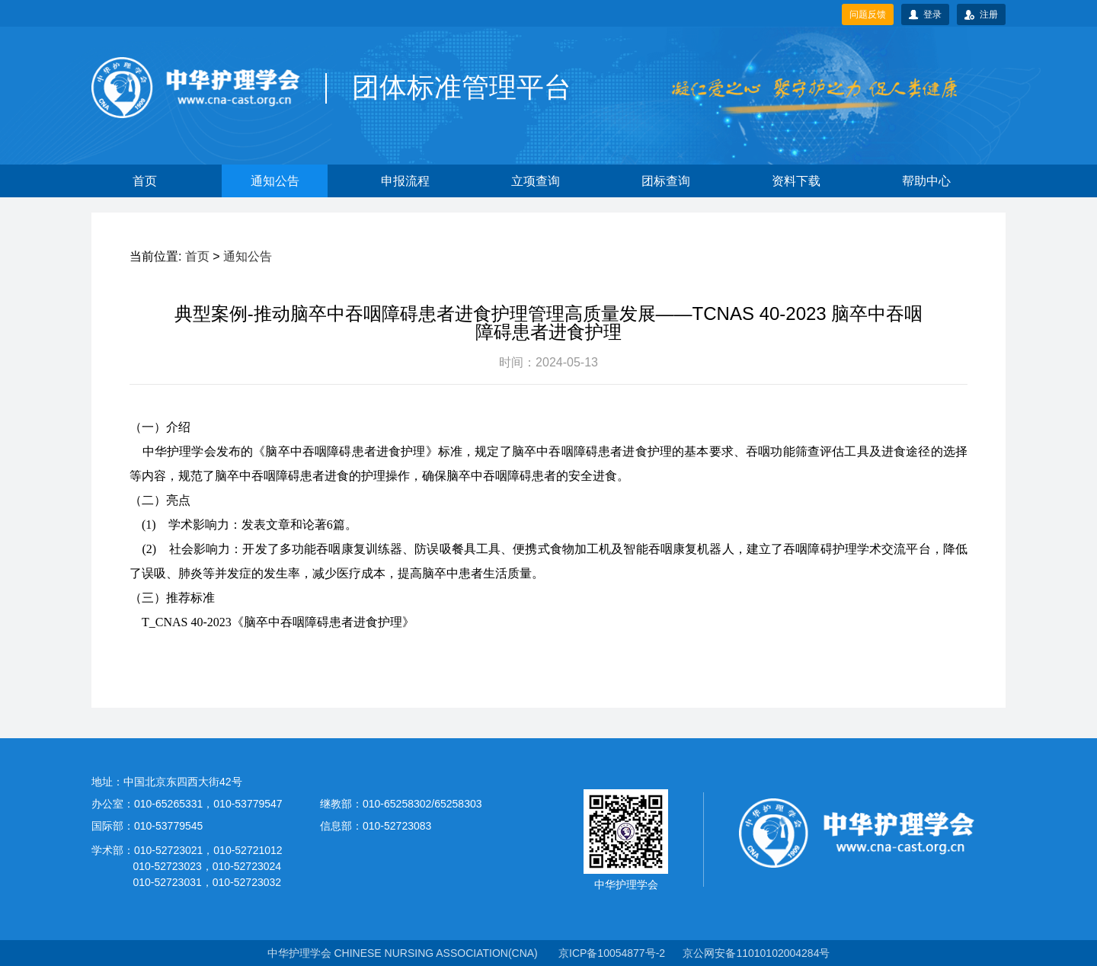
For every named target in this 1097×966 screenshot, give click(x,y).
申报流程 (405, 180)
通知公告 (275, 180)
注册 (981, 14)
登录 (925, 14)
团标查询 (665, 180)
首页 (145, 180)
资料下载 (796, 180)
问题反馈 (867, 14)
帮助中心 (926, 180)
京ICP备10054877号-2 (611, 953)
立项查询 (535, 180)
